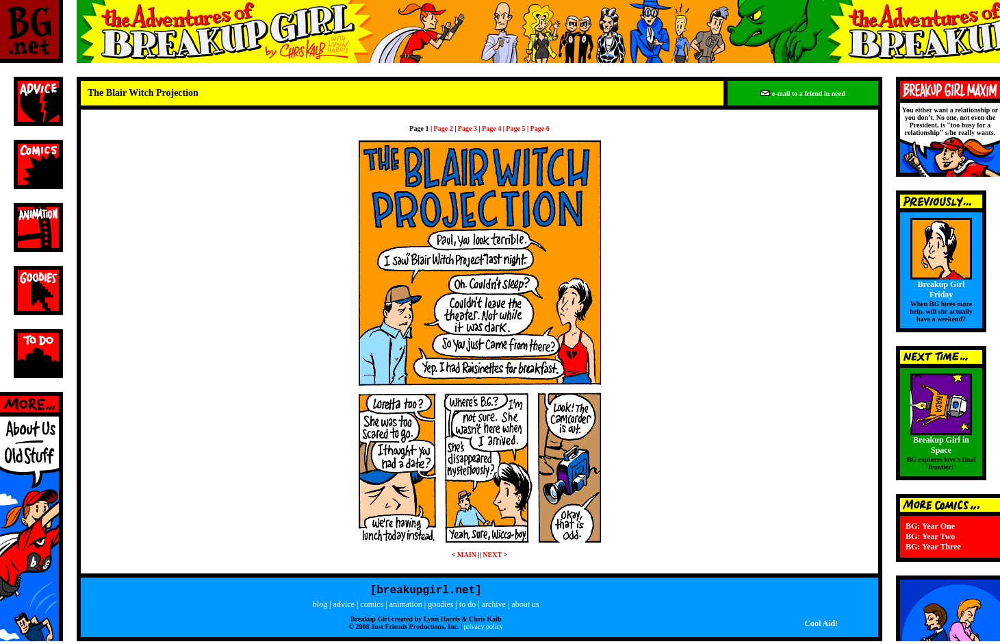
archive (494, 607)
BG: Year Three (933, 547)
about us (525, 607)
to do (467, 607)
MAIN (466, 554)
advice (344, 607)
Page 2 (443, 128)
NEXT (492, 554)
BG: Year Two (930, 536)
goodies (440, 607)
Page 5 (515, 128)
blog (320, 607)
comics (371, 607)
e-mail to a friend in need (802, 93)
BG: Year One (930, 526)
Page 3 (467, 128)
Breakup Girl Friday (941, 289)
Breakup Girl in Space (941, 445)
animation (405, 607)
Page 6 (540, 128)
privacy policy (482, 629)
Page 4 (491, 128)
